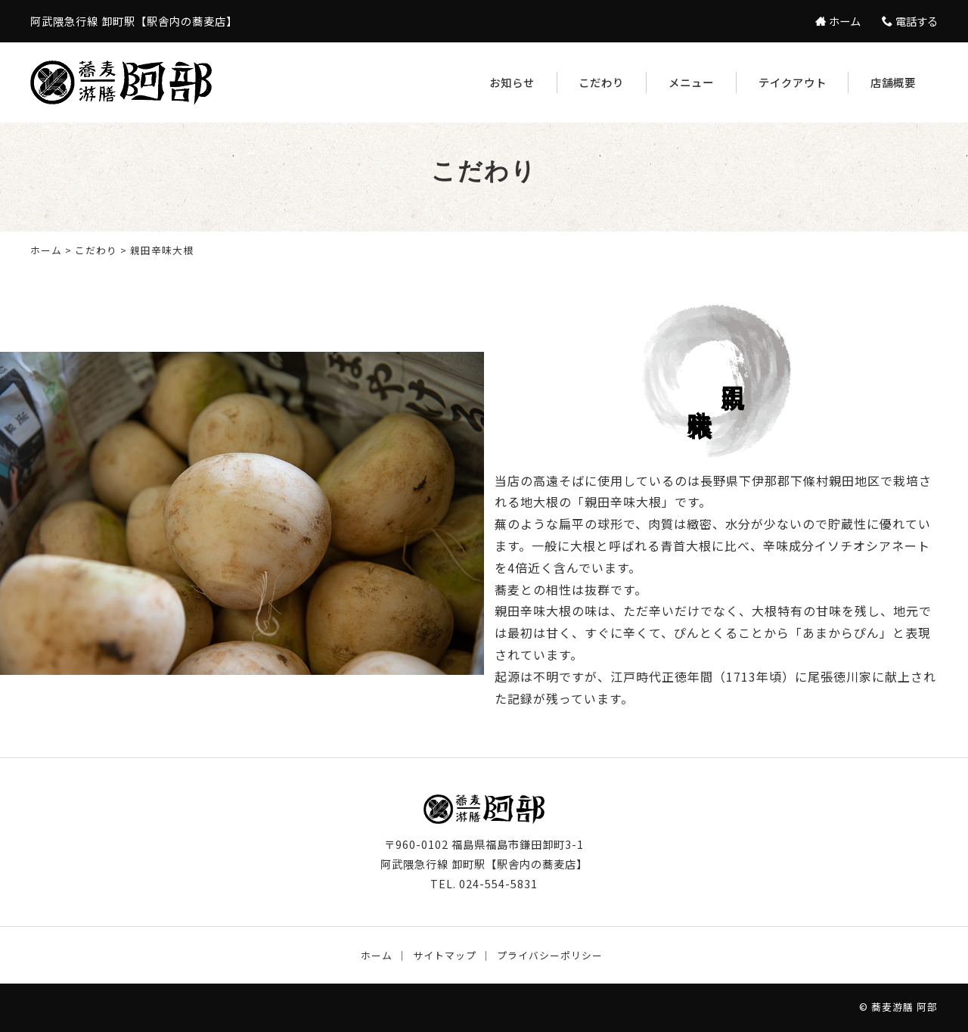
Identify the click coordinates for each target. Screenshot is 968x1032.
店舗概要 (893, 82)
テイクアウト (793, 82)
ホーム (46, 250)
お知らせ (512, 82)
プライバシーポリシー (550, 955)
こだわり (601, 82)
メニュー (691, 82)
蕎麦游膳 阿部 (904, 1006)
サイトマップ (444, 955)
